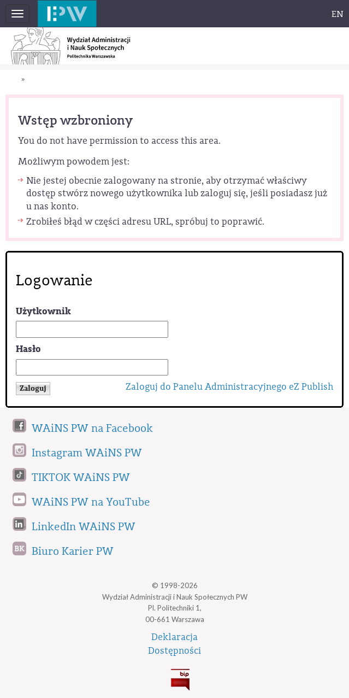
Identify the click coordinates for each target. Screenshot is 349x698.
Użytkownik (43, 311)
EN (338, 14)
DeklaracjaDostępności (174, 644)
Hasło (28, 349)
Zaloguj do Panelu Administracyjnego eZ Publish (229, 386)
